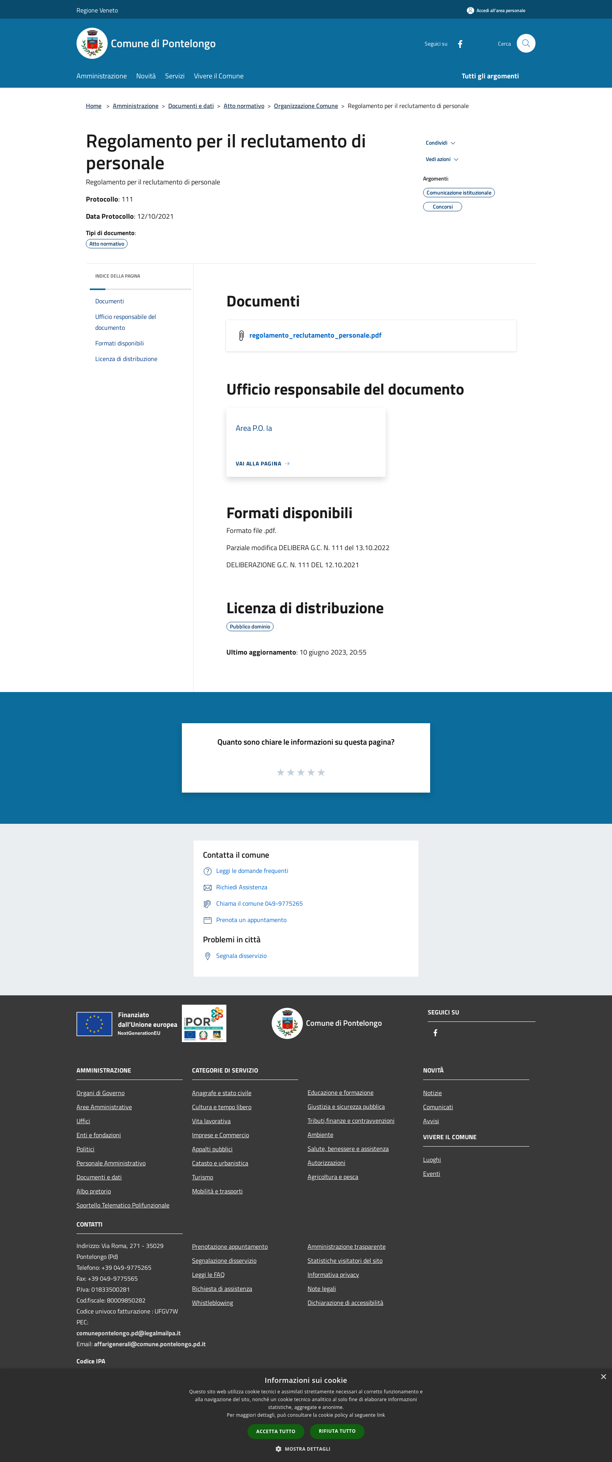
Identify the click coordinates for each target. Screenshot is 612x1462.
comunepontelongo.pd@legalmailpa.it (128, 1333)
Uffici (83, 1121)
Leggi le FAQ (208, 1274)
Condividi (442, 143)
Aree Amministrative (104, 1107)
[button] (306, 1449)
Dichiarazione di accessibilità (345, 1302)
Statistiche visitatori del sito (345, 1260)
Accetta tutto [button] (275, 1431)
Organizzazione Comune (306, 105)
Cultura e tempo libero (221, 1107)
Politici (85, 1149)
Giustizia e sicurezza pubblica (346, 1106)
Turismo (202, 1177)
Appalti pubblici (212, 1149)
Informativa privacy (333, 1274)
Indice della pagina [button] (117, 276)
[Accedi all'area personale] (496, 10)
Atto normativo (244, 105)
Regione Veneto (97, 10)
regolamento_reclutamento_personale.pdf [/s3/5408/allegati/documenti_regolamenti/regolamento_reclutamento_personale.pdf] (315, 335)
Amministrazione (135, 105)
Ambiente (320, 1134)
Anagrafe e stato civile (221, 1092)
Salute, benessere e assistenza (348, 1148)
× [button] (603, 1377)
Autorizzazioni (326, 1162)
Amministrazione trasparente (347, 1246)
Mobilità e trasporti (217, 1191)
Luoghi (432, 1159)
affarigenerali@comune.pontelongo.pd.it (150, 1344)
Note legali (322, 1288)
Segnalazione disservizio (224, 1260)
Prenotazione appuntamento (230, 1246)
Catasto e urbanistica (220, 1163)
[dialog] (306, 1415)
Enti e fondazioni (98, 1135)
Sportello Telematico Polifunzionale (122, 1205)
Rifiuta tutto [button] (337, 1431)
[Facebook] (456, 43)
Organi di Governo (100, 1092)
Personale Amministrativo (111, 1163)
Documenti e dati (191, 105)
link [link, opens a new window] (381, 1415)
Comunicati (438, 1107)
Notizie (432, 1092)
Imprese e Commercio (220, 1135)
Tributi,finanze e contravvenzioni (351, 1120)
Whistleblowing (212, 1302)
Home (93, 105)
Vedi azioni (443, 159)
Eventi (431, 1173)
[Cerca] (526, 43)
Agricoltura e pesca (333, 1176)
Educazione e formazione (341, 1092)
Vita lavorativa (211, 1121)
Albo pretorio (93, 1191)
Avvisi (431, 1121)
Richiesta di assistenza (222, 1288)
